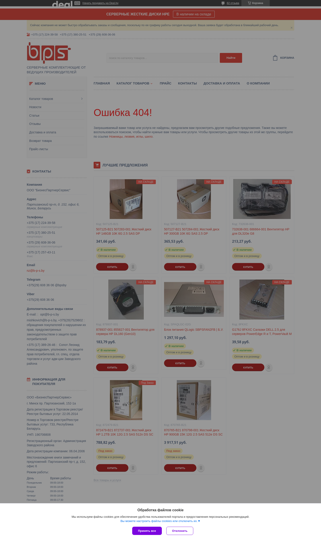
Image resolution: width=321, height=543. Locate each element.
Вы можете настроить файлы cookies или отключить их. (159, 521)
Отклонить (179, 530)
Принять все (147, 530)
